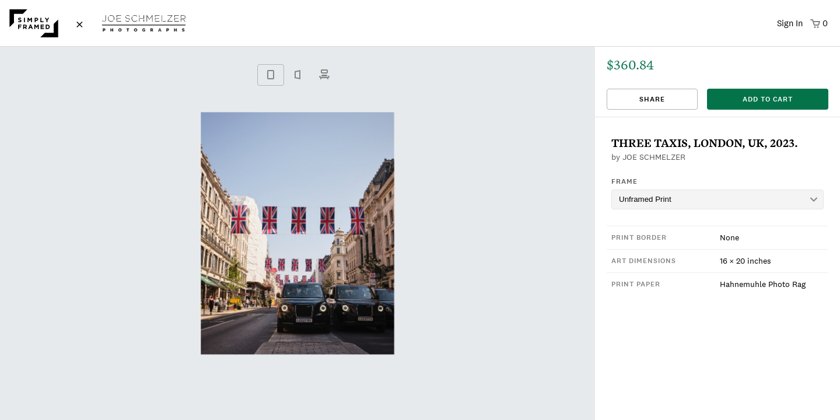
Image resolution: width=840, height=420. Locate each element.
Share (652, 99)
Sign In (790, 23)
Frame (624, 181)
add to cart (768, 99)
